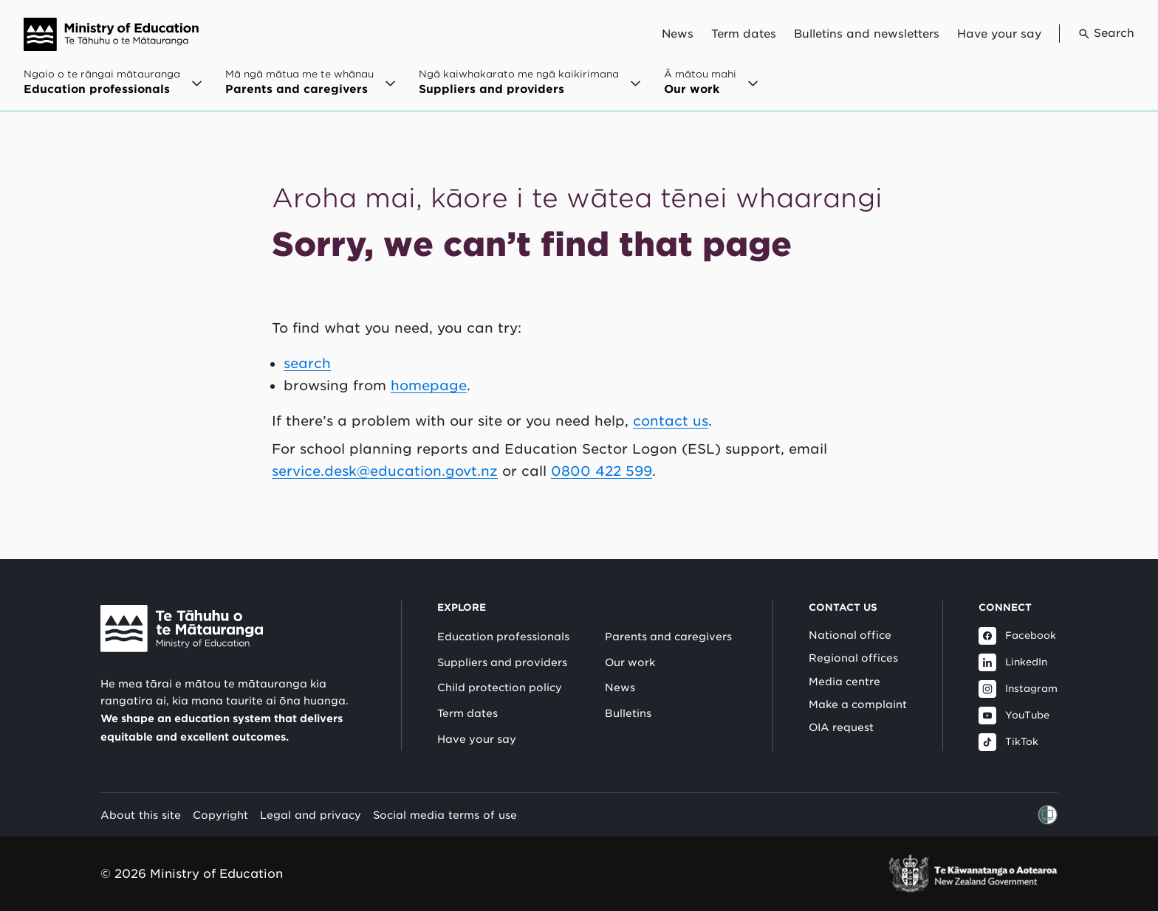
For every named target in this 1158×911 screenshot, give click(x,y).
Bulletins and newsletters (866, 34)
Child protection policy (499, 687)
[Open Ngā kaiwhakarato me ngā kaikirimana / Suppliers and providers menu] (529, 90)
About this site (140, 814)
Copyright (220, 814)
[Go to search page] (1096, 33)
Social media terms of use (445, 814)
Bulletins (628, 713)
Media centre (844, 681)
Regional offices (853, 658)
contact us (670, 421)
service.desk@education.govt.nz (385, 471)
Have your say (999, 34)
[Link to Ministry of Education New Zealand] (181, 628)
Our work (630, 662)
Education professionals (503, 636)
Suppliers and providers (502, 662)
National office (850, 635)
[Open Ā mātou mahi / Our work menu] (711, 90)
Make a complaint (858, 704)
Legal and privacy (310, 814)
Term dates (743, 34)
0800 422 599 (601, 471)
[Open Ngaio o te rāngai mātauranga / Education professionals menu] (113, 90)
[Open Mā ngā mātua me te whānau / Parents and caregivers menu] (310, 90)
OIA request (841, 727)
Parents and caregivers (668, 636)
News (677, 34)
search (307, 363)
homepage (429, 385)
